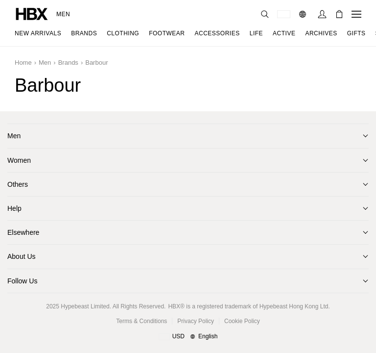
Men (63, 14)
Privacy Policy (195, 321)
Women (19, 160)
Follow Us (22, 281)
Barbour (96, 62)
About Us (21, 256)
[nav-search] (265, 14)
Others (17, 184)
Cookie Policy (242, 321)
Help (14, 208)
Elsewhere (23, 232)
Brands (68, 62)
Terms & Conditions (141, 321)
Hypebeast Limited (85, 306)
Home (23, 62)
